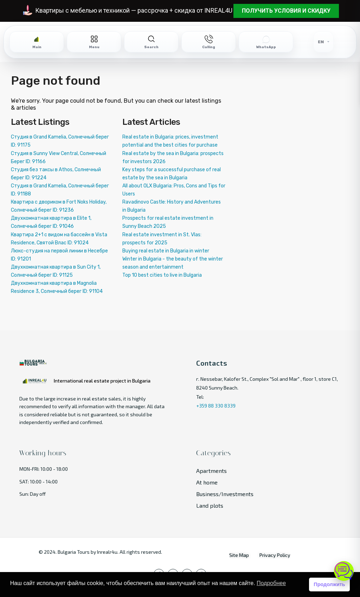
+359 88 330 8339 (216, 406)
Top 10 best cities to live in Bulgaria (162, 275)
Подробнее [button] (271, 583)
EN (321, 41)
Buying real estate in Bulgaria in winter (165, 251)
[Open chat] (344, 571)
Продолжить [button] (329, 584)
